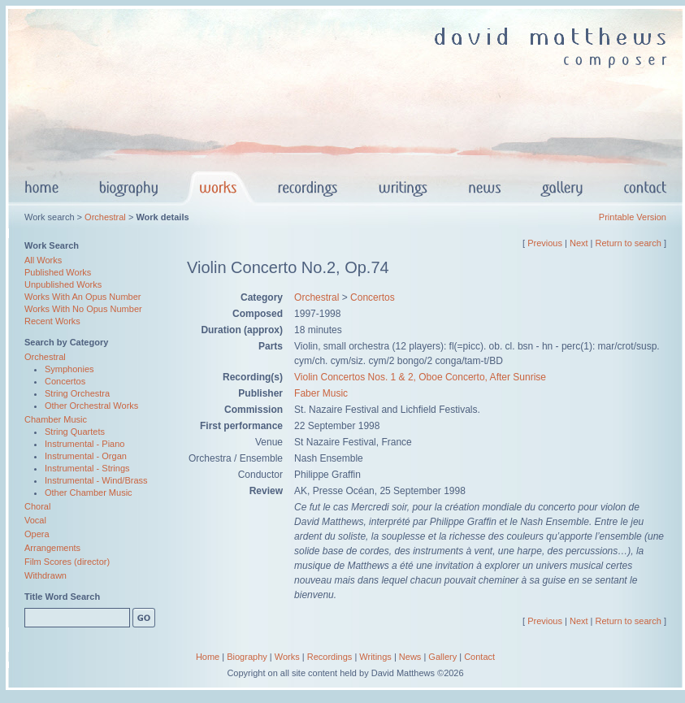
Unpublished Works (63, 284)
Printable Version (632, 217)
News (410, 657)
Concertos (65, 381)
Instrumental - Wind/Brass (96, 480)
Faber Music (321, 393)
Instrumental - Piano (84, 444)
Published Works (57, 272)
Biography (247, 657)
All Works (43, 260)
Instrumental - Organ (86, 456)
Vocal (35, 520)
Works (287, 657)
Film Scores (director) (67, 561)
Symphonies (69, 369)
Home (207, 657)
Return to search (628, 243)
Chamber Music (55, 419)
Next (579, 243)
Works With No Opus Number (83, 309)
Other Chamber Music (88, 492)
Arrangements (52, 548)
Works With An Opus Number (82, 297)
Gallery (442, 657)
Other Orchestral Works (91, 405)
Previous (544, 243)
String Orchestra (77, 393)
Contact (479, 657)
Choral (37, 506)
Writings (375, 657)
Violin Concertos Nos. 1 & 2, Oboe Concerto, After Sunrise (420, 377)
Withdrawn (45, 575)
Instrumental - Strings (87, 468)
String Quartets (75, 431)
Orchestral (105, 217)
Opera (37, 534)
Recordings (330, 657)
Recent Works (52, 321)
